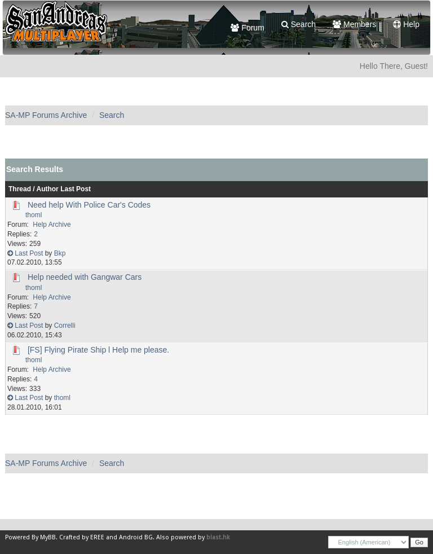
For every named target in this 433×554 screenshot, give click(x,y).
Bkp (60, 253)
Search (298, 24)
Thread (19, 189)
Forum (247, 27)
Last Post (75, 189)
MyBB (48, 537)
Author (48, 189)
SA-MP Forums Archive (46, 115)
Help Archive (51, 224)
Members (354, 24)
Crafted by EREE (81, 537)
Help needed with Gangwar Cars (85, 277)
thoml (33, 215)
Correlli (65, 325)
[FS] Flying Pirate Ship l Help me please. (98, 349)
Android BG (136, 537)
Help (406, 24)
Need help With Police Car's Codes (89, 204)
